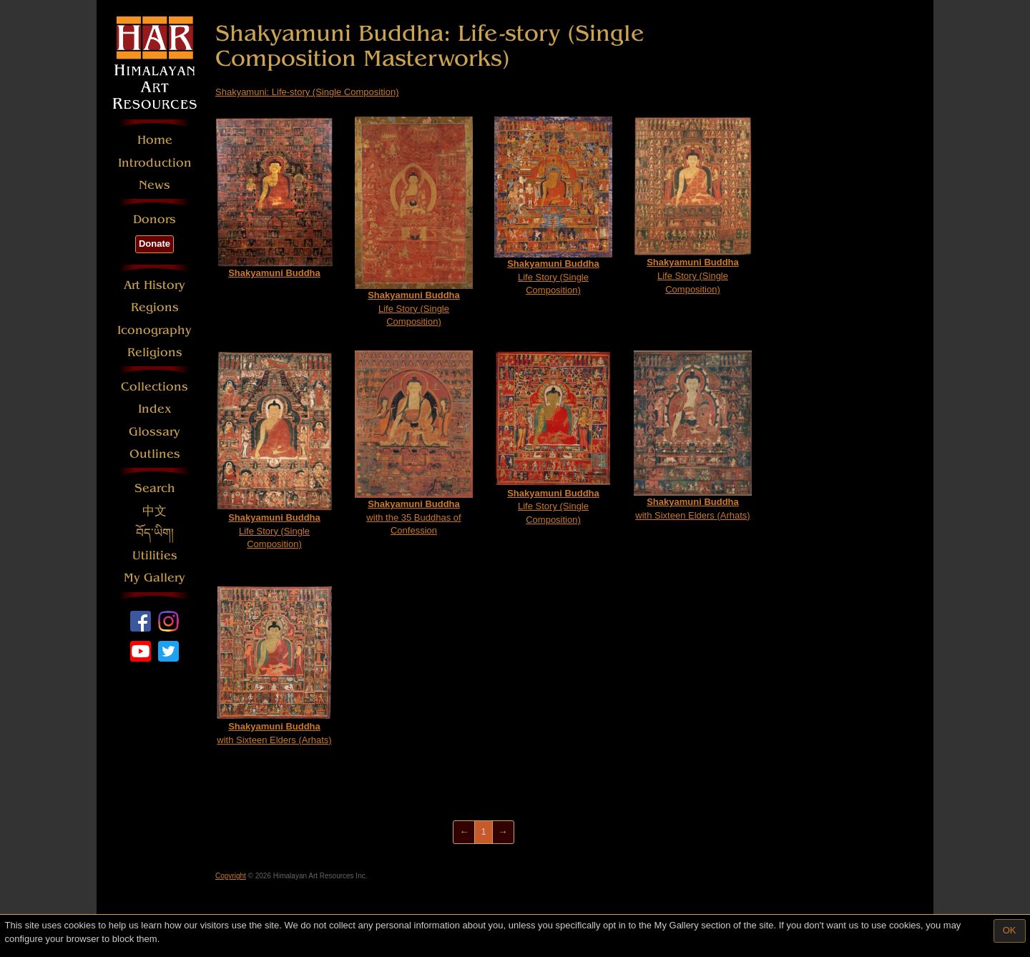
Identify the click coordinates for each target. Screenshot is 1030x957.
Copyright (230, 876)
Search (154, 488)
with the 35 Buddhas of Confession (414, 443)
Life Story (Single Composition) (414, 222)
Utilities (154, 555)
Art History (154, 285)
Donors (154, 219)
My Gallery (154, 577)
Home (154, 140)
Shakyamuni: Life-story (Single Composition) (307, 92)
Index (155, 409)
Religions (154, 352)
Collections (154, 386)
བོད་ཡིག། (155, 533)
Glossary (154, 431)
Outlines (154, 454)
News (154, 185)
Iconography (154, 330)
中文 (154, 511)
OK (1009, 930)
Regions (155, 307)
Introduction (155, 163)
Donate (154, 243)
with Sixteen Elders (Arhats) (693, 435)
